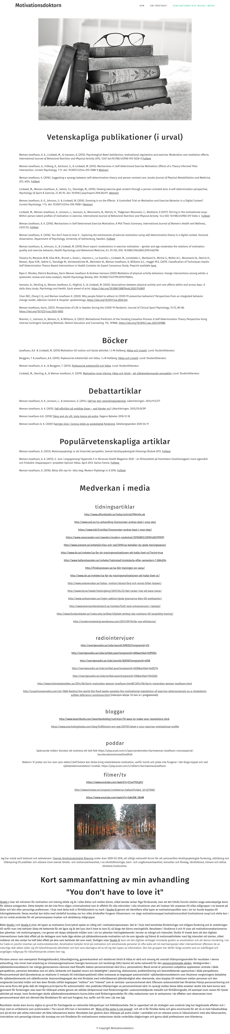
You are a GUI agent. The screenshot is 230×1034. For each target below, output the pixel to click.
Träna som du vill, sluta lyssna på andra (75, 416)
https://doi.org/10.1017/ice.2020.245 (107, 300)
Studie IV (115, 940)
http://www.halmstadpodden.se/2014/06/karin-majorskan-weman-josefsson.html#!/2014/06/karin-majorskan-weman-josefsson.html (114, 683)
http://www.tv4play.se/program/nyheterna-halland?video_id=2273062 (114, 789)
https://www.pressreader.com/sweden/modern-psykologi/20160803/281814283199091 (115, 537)
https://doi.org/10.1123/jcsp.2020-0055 (41, 311)
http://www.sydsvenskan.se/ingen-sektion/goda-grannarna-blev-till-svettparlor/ (115, 598)
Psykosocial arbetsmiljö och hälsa (91, 365)
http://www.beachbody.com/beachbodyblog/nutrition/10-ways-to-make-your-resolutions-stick (114, 719)
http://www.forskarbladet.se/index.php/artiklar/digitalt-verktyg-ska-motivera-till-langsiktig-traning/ (115, 613)
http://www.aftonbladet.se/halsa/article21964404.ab (114, 514)
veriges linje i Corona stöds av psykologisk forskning (85, 423)
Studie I (4, 902)
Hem (142, 5)
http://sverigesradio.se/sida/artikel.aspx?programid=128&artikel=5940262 (115, 675)
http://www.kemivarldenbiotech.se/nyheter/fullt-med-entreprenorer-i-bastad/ (115, 606)
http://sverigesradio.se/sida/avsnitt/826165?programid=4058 (115, 660)
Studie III (112, 909)
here (154, 265)
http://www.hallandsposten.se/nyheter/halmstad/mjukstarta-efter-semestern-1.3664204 (115, 560)
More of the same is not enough (114, 1009)
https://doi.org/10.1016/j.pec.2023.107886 (142, 322)
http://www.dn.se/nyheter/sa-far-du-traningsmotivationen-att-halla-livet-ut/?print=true (112, 552)
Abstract (103, 170)
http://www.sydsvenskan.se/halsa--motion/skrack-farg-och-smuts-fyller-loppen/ (115, 583)
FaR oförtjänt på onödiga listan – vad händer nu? (83, 408)
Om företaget (158, 5)
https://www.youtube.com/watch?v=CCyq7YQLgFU (114, 782)
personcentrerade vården (177, 963)
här (123, 997)
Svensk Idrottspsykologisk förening (73, 858)
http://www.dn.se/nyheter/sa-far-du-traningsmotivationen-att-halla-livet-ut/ (115, 575)
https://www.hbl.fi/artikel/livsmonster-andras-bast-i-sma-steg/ (115, 529)
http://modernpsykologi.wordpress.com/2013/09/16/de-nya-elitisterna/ (114, 621)
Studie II (26, 924)
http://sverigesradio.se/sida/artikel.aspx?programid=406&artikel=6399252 (113, 653)
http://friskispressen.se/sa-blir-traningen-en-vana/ (115, 567)
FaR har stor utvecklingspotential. (107, 401)
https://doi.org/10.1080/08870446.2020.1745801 (118, 288)
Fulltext (146, 158)
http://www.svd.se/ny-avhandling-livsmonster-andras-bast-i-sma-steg (115, 522)
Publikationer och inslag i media (194, 5)
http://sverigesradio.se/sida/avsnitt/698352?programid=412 (115, 645)
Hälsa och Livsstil (137, 350)
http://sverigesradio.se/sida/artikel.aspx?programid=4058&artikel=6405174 (115, 668)
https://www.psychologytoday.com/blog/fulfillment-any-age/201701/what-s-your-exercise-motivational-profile (115, 726)
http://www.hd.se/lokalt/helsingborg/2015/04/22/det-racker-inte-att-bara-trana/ (115, 590)
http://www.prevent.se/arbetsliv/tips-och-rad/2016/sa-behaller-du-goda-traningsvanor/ (115, 545)
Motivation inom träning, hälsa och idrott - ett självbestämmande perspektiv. (127, 373)
